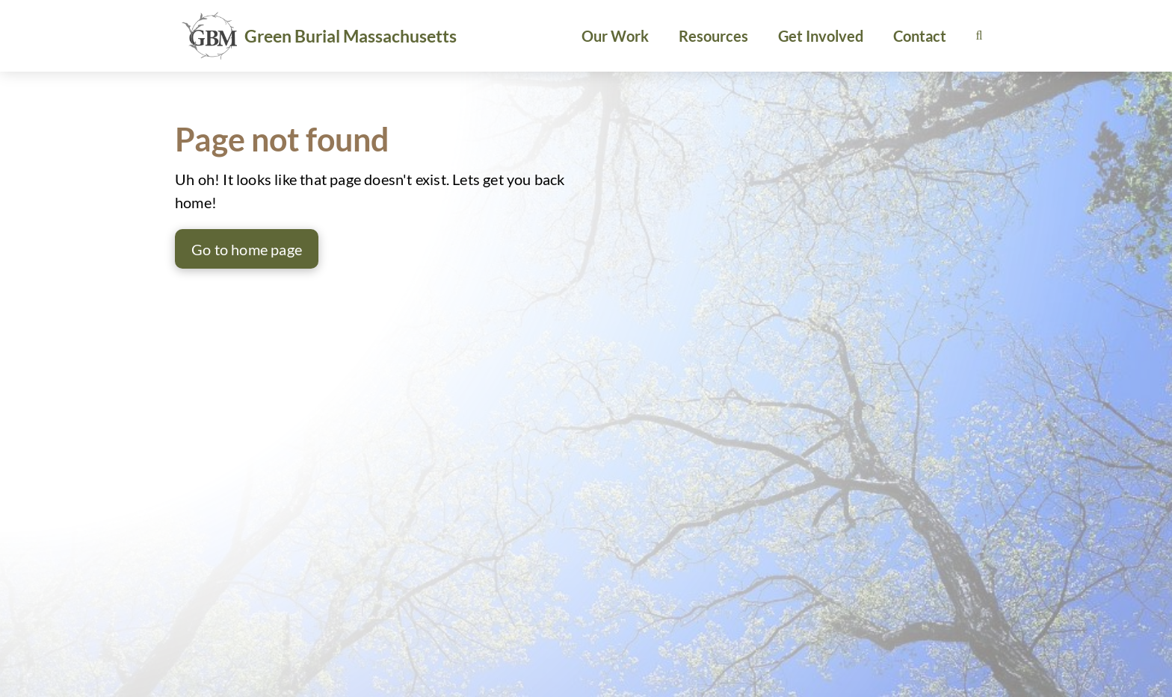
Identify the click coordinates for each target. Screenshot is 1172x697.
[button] (979, 36)
